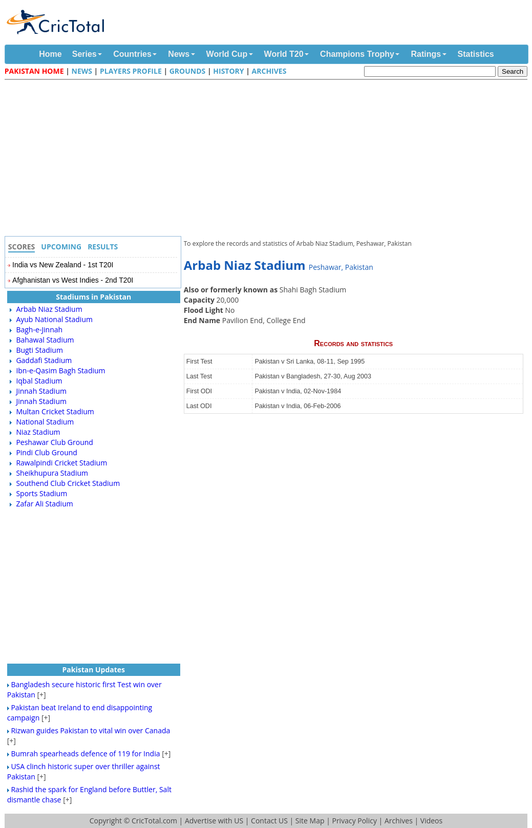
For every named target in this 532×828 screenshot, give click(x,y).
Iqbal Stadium (39, 381)
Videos (431, 820)
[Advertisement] (268, 159)
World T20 (284, 54)
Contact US (269, 820)
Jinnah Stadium (41, 391)
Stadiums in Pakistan (93, 297)
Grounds (187, 71)
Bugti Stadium (39, 350)
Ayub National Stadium (54, 319)
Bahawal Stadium (45, 340)
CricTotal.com (154, 820)
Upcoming (61, 246)
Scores (21, 246)
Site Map (310, 820)
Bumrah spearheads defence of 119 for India (85, 753)
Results (103, 246)
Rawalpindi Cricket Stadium (61, 463)
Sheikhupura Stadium (52, 473)
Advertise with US (214, 820)
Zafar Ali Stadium (44, 503)
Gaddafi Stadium (44, 360)
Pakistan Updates (93, 669)
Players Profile (131, 71)
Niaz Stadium (38, 432)
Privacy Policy (354, 820)
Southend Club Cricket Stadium (68, 483)
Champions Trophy (357, 54)
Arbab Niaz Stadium (49, 309)
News (178, 54)
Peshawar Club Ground (54, 442)
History (228, 71)
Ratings (426, 54)
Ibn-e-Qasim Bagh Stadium (60, 370)
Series (84, 54)
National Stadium (45, 422)
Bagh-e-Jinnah (39, 329)
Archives (269, 71)
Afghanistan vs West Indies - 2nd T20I (72, 280)
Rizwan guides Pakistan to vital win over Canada (90, 730)
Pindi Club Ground (46, 452)
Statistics (476, 54)
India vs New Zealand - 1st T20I (62, 265)
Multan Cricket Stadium (55, 411)
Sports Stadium (41, 493)
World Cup (227, 54)
